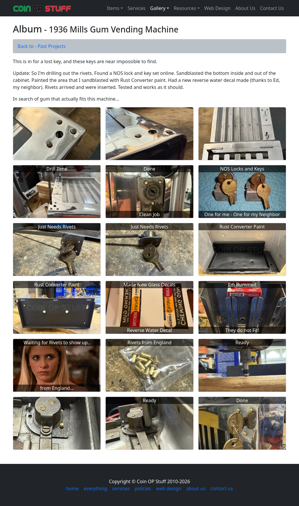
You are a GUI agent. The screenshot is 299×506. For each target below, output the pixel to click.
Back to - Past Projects (42, 46)
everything (95, 488)
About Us (245, 8)
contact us (222, 488)
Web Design (217, 8)
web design (168, 488)
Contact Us (272, 8)
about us (196, 488)
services (121, 488)
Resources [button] (185, 8)
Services (136, 8)
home (72, 488)
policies (143, 488)
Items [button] (113, 8)
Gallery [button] (158, 8)
